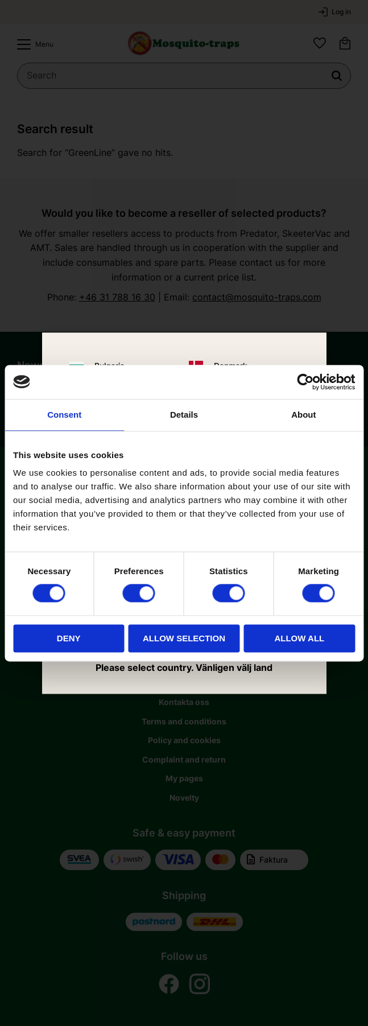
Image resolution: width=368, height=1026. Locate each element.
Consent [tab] (64, 414)
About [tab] (303, 414)
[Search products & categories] (184, 76)
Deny (69, 638)
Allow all (299, 638)
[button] (32, 44)
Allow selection (184, 638)
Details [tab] (184, 414)
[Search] (336, 76)
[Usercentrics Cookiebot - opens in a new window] (305, 381)
